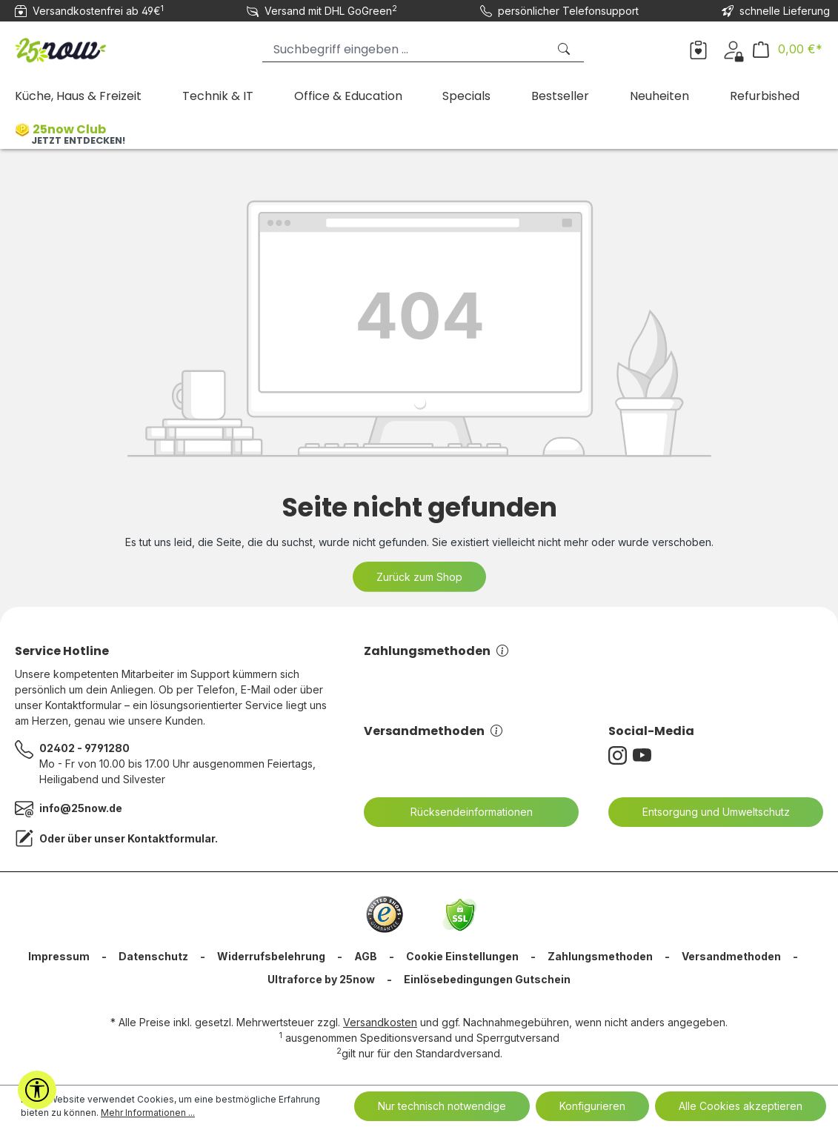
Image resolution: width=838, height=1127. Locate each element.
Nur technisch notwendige (442, 1106)
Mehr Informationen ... (148, 1112)
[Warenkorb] (787, 49)
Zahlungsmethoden (436, 650)
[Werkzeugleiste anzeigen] (37, 1090)
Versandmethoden (433, 730)
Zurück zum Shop (419, 577)
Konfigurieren (592, 1106)
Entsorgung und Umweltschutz (707, 812)
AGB (365, 956)
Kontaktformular (171, 838)
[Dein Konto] (733, 49)
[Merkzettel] (698, 49)
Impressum (59, 956)
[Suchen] (565, 49)
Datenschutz (153, 956)
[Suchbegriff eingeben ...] (405, 49)
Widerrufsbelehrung (271, 956)
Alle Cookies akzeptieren (740, 1106)
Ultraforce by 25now (321, 979)
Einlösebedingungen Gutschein (487, 979)
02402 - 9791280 (84, 748)
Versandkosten (380, 1022)
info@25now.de (80, 808)
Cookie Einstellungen (462, 956)
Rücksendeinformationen (462, 812)
